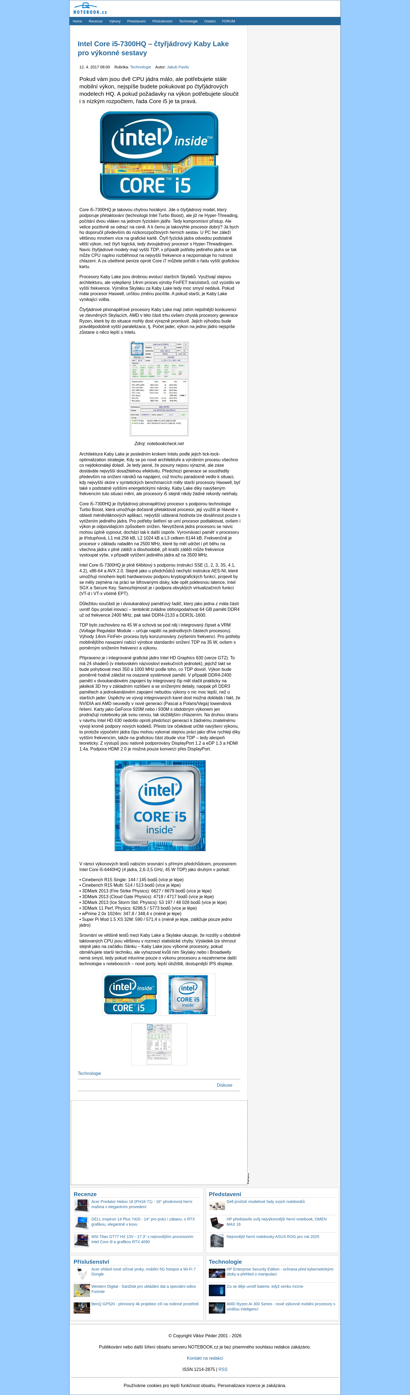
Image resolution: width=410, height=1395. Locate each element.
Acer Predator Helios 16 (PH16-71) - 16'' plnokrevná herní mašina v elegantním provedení (141, 1204)
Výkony (115, 21)
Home (77, 21)
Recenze (96, 21)
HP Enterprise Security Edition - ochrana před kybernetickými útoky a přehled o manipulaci (280, 1272)
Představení (136, 21)
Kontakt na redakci (205, 1358)
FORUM (228, 21)
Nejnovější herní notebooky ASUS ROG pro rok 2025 (273, 1236)
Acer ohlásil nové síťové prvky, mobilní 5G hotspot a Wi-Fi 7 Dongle (143, 1272)
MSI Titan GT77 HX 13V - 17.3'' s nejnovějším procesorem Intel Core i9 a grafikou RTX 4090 (142, 1239)
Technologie (188, 21)
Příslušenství (162, 21)
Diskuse (224, 1085)
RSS (222, 1369)
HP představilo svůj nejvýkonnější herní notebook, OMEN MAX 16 (277, 1221)
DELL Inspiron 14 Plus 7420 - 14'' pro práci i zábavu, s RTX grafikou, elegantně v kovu (143, 1221)
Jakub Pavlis (178, 67)
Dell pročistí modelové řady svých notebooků (266, 1201)
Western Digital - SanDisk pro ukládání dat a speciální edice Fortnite (143, 1289)
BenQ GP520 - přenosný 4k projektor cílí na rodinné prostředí (145, 1304)
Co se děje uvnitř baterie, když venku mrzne (265, 1286)
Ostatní (210, 21)
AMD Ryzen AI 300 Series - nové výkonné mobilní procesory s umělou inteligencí (281, 1306)
